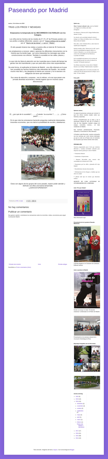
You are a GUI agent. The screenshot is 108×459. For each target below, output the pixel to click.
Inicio (39, 264)
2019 (77, 399)
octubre (79, 408)
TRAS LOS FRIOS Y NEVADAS (80, 425)
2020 (77, 396)
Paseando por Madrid (38, 10)
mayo (79, 415)
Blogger (72, 449)
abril (78, 417)
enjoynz (55, 449)
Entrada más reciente (15, 264)
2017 (77, 431)
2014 (77, 438)
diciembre (80, 403)
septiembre (80, 411)
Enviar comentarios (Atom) (23, 267)
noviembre (80, 406)
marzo (79, 419)
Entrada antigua (62, 264)
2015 (77, 435)
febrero (79, 422)
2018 (77, 401)
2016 (77, 433)
